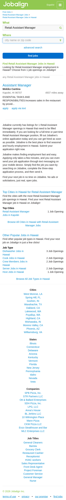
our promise (41, 496)
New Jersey (33, 367)
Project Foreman (33, 470)
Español (50, 5)
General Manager (33, 477)
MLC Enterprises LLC (33, 431)
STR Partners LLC (33, 396)
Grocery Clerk (32, 449)
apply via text (19, 108)
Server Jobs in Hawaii (14, 268)
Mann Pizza (33, 420)
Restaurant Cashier (33, 453)
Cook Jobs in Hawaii (14, 258)
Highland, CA (33, 318)
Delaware (33, 350)
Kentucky (33, 357)
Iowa (33, 381)
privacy (25, 496)
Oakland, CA (33, 307)
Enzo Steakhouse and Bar (33, 427)
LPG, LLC (33, 406)
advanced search (33, 47)
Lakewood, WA (33, 311)
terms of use (9, 496)
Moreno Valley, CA (33, 325)
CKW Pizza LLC (33, 424)
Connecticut (33, 347)
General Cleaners (33, 442)
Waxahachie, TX (33, 304)
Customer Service (33, 473)
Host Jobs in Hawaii (13, 272)
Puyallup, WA (33, 314)
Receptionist (33, 456)
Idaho (33, 374)
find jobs (33, 55)
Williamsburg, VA (33, 332)
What (6, 22)
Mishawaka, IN (33, 321)
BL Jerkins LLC (33, 413)
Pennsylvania (33, 371)
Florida (33, 364)
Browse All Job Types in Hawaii (33, 279)
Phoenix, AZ (33, 328)
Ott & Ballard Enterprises (33, 399)
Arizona (33, 353)
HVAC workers (33, 460)
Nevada (33, 378)
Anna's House (33, 410)
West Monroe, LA (33, 294)
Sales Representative (33, 463)
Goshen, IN (33, 301)
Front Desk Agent (33, 466)
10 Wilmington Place (33, 417)
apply (5, 108)
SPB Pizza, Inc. (33, 393)
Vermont (32, 360)
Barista (33, 446)
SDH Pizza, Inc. (32, 403)
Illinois (33, 343)
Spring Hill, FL (33, 297)
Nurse (33, 480)
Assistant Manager (17, 85)
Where (7, 35)
